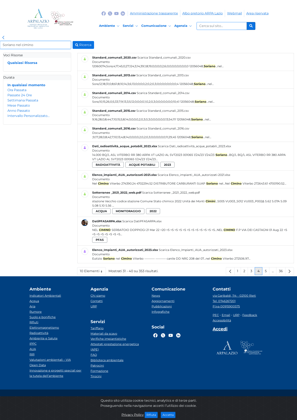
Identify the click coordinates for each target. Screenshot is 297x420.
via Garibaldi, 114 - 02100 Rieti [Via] (234, 296)
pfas (100, 240)
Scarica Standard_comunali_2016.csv (163, 128)
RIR (31, 354)
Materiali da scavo (104, 333)
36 (282, 272)
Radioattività (38, 333)
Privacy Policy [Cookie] (132, 415)
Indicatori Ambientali (45, 296)
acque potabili (142, 165)
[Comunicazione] (156, 26)
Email (226, 315)
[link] (3, 37)
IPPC (33, 344)
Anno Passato (18, 111)
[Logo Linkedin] (123, 13)
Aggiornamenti (163, 301)
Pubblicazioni (162, 306)
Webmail (234, 13)
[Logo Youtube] (116, 13)
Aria (32, 306)
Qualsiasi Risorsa (22, 63)
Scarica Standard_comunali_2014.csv (163, 93)
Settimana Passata (22, 100)
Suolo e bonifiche (42, 317)
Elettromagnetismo (44, 327)
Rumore (35, 312)
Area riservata (257, 13)
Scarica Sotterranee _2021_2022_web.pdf (171, 192)
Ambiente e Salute (43, 338)
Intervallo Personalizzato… (28, 116)
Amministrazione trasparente (154, 13)
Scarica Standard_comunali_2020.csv (164, 57)
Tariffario (97, 328)
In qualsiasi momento (26, 85)
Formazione (99, 371)
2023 (167, 165)
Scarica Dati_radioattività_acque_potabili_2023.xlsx (194, 146)
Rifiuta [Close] (152, 415)
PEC (216, 315)
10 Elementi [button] (93, 272)
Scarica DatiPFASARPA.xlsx (141, 221)
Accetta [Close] (169, 415)
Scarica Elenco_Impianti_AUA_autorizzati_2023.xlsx (195, 250)
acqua (101, 211)
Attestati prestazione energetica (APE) (115, 346)
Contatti (97, 301)
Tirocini (96, 376)
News (156, 296)
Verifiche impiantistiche (108, 339)
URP (94, 306)
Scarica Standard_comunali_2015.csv (162, 111)
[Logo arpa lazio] (38, 19)
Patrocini (97, 365)
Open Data (37, 365)
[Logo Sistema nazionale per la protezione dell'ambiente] (62, 19)
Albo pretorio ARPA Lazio (202, 13)
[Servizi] (131, 26)
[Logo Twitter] (110, 13)
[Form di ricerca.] (222, 26)
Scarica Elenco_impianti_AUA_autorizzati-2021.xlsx (194, 175)
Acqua (34, 301)
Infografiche (161, 312)
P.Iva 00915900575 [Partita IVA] (226, 306)
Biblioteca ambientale (107, 360)
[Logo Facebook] (103, 13)
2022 (153, 211)
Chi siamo (98, 296)
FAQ (94, 355)
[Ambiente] (110, 26)
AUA (32, 349)
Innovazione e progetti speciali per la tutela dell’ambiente (55, 373)
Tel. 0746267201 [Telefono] (224, 301)
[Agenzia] (183, 26)
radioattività (108, 165)
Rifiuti (33, 322)
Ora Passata (16, 90)
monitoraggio (128, 211)
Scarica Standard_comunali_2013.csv (162, 75)
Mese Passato (18, 105)
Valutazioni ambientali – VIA (50, 360)
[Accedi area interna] (220, 329)
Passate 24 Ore (19, 95)
